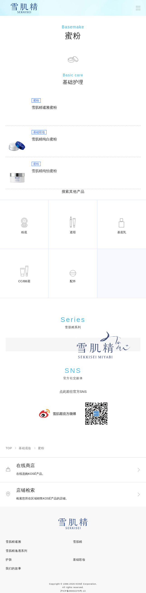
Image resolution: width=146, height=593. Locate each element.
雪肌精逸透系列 (16, 550)
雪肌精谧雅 (13, 541)
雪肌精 (77, 541)
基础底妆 (25, 448)
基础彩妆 (79, 559)
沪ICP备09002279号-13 (73, 591)
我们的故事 (13, 568)
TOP (9, 448)
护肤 (9, 559)
